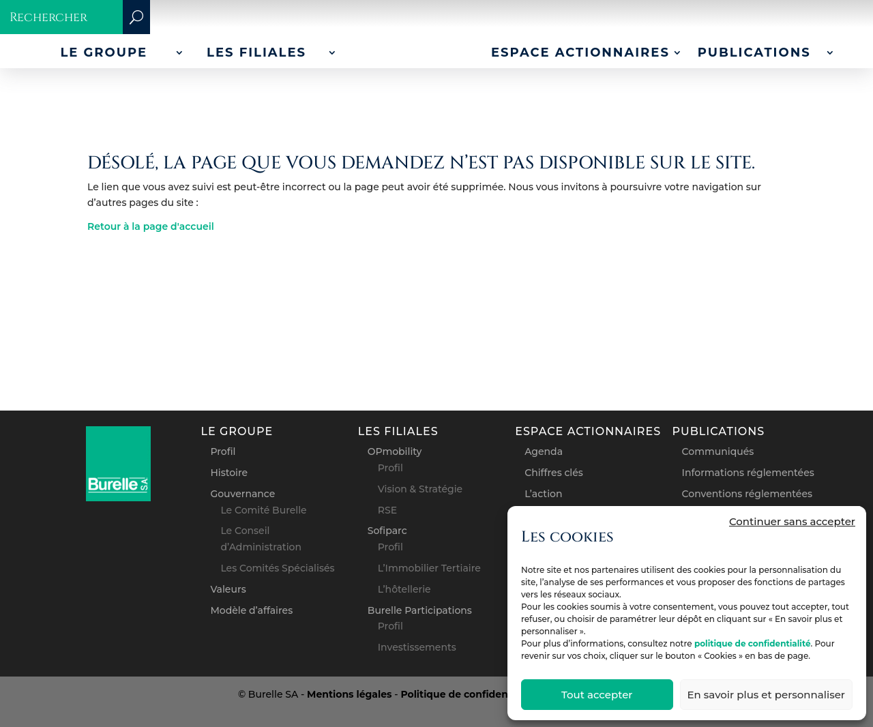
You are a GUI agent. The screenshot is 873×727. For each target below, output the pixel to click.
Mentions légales (349, 694)
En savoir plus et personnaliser (766, 694)
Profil (222, 451)
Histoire (229, 472)
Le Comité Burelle (263, 510)
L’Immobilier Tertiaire (429, 568)
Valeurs (228, 589)
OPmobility (395, 451)
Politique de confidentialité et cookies (495, 694)
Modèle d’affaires (251, 610)
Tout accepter (596, 694)
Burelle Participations (420, 610)
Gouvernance (242, 494)
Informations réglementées (748, 472)
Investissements (417, 647)
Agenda (543, 451)
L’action (543, 494)
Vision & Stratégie (420, 489)
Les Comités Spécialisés (277, 568)
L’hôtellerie (404, 589)
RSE (387, 510)
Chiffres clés (553, 472)
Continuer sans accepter (792, 521)
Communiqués (718, 451)
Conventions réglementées (747, 494)
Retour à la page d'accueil (150, 226)
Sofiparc (387, 530)
